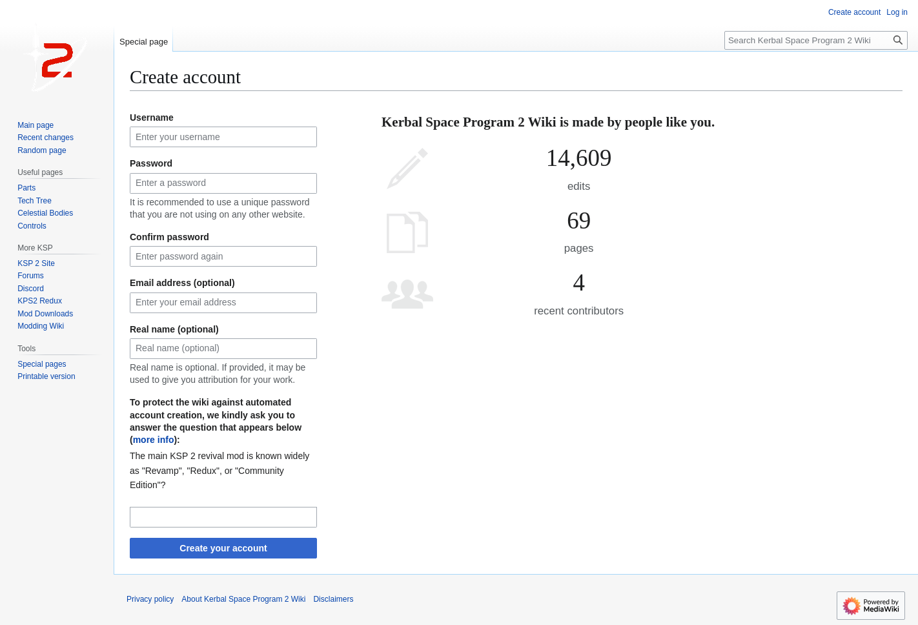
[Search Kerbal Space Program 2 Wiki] (816, 40)
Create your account (223, 548)
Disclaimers (333, 599)
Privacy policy (150, 599)
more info (153, 440)
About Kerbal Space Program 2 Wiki (243, 599)
